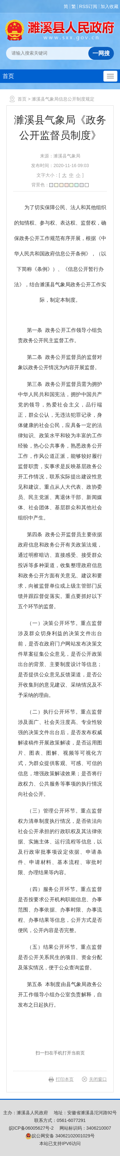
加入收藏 (109, 6)
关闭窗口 (98, 1079)
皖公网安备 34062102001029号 (60, 1135)
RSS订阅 (88, 6)
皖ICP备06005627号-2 (31, 1128)
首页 (8, 76)
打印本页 (65, 1079)
